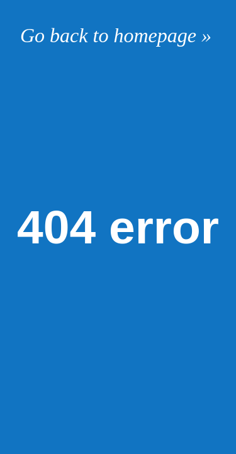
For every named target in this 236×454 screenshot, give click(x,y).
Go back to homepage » (115, 35)
